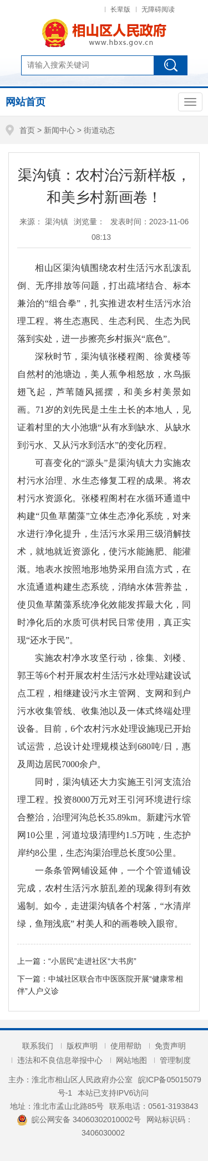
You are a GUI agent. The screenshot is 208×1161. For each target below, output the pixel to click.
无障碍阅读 (158, 9)
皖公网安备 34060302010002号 (79, 1119)
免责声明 (170, 1045)
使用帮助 (125, 1045)
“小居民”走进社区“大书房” (92, 961)
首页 (27, 130)
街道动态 (99, 130)
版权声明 (82, 1045)
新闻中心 (59, 130)
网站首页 (25, 101)
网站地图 (131, 1060)
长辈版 (120, 9)
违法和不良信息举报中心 (60, 1060)
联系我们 (37, 1045)
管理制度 (175, 1060)
